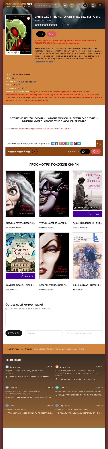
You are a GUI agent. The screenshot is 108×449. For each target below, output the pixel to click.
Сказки (15, 78)
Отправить (14, 333)
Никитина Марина (27, 81)
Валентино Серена (21, 74)
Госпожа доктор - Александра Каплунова (75, 379)
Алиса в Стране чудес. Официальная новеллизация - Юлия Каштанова (29, 413)
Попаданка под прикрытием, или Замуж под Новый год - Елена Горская (79, 395)
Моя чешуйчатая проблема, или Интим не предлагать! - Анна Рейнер (29, 397)
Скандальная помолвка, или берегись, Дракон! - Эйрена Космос (79, 413)
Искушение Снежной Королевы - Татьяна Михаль (28, 377)
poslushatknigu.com (14, 349)
